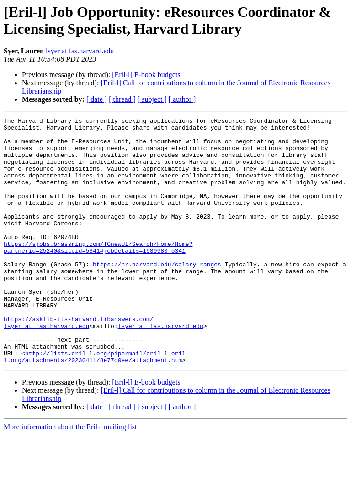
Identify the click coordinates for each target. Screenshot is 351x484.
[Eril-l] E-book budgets (146, 74)
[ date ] (96, 99)
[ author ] (182, 99)
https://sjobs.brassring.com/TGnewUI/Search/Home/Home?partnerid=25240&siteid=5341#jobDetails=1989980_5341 (98, 273)
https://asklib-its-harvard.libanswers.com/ (79, 360)
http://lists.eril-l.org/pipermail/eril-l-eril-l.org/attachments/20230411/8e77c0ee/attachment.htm (96, 405)
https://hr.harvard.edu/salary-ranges (157, 294)
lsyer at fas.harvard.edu (80, 51)
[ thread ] (122, 99)
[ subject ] (152, 99)
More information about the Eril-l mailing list (70, 476)
